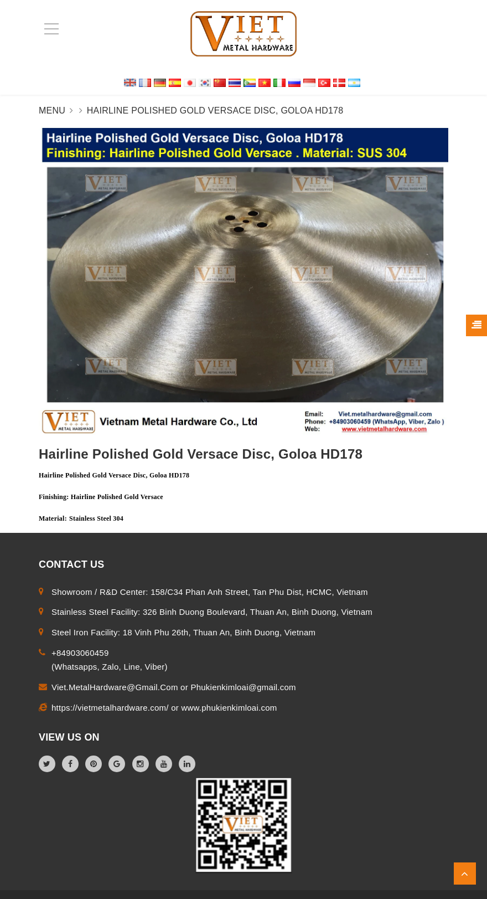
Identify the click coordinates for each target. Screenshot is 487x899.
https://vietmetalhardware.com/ (111, 707)
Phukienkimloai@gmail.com (243, 687)
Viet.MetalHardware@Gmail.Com (115, 687)
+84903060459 (80, 652)
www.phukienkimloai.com (229, 707)
